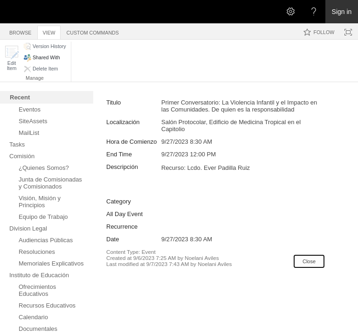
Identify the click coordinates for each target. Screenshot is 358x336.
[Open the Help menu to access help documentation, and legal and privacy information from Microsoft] (313, 11)
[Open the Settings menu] (290, 11)
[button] (11, 58)
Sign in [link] (342, 11)
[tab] (20, 31)
